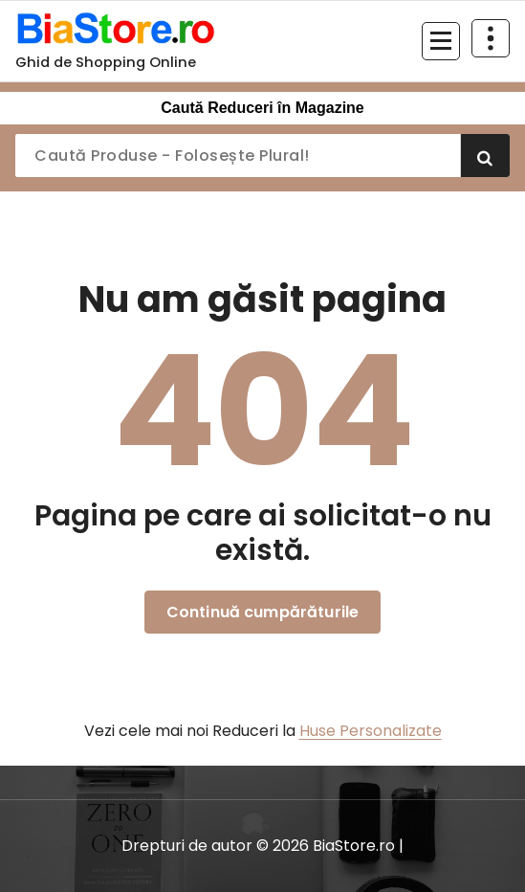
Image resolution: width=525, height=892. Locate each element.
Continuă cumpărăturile (263, 612)
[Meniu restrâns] (441, 41)
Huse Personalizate (370, 731)
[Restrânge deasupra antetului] (490, 38)
